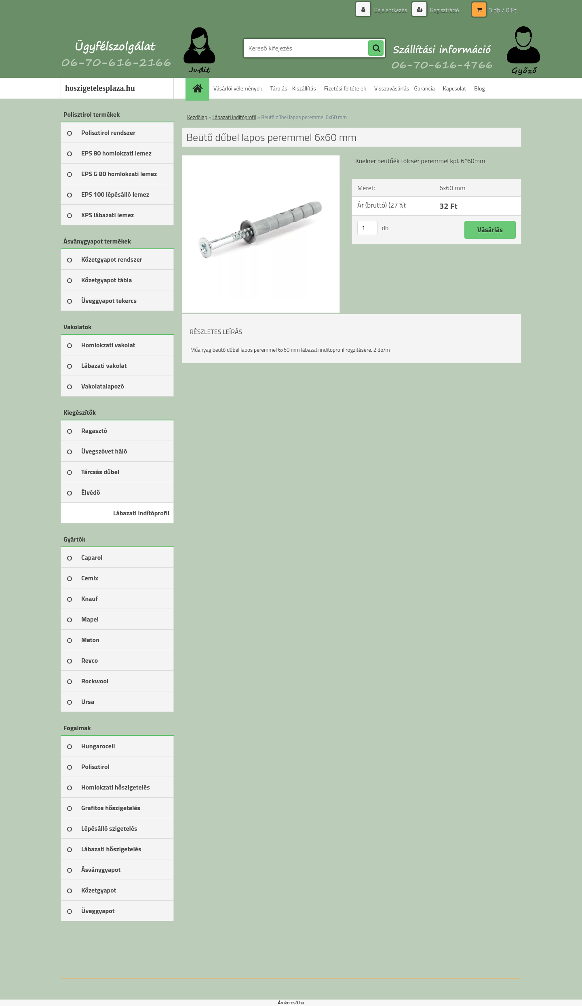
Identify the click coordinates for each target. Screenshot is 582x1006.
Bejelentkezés (390, 10)
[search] (376, 48)
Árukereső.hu (291, 1002)
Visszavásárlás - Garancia (404, 88)
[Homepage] (200, 88)
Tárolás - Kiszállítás (293, 88)
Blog (479, 88)
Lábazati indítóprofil (234, 117)
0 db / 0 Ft (503, 10)
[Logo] (116, 48)
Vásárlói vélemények (237, 88)
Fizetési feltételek (345, 88)
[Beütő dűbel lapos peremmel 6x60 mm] (261, 159)
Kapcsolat (454, 88)
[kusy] (367, 228)
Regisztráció (444, 10)
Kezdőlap (197, 117)
